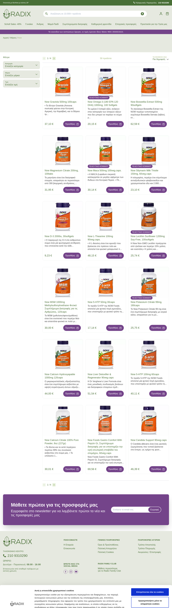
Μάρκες (13, 38)
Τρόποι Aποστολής (147, 545)
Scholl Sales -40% (12, 24)
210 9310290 (18, 556)
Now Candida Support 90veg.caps (149, 440)
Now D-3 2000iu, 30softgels (59, 236)
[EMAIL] (130, 509)
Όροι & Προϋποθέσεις (108, 545)
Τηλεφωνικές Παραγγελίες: (152, 3)
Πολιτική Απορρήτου (107, 548)
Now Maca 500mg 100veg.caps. (105, 170)
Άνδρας (40, 24)
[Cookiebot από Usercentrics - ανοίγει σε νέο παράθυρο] (17, 603)
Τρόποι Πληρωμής (146, 548)
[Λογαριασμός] (161, 13)
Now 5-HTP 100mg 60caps (145, 374)
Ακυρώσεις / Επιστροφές (149, 552)
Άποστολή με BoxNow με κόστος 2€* (16, 3)
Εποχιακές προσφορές (126, 24)
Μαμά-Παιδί (53, 24)
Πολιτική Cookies (106, 552)
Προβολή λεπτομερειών (46, 603)
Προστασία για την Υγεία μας (153, 24)
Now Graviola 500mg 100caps (60, 102)
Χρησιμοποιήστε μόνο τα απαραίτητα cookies (150, 580)
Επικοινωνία (69, 548)
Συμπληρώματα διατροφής (75, 24)
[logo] (17, 14)
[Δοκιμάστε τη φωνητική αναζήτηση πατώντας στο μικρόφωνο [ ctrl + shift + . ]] (142, 14)
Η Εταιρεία (68, 545)
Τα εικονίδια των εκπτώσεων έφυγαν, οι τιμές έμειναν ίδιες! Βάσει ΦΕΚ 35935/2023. (86, 32)
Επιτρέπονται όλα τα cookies (150, 570)
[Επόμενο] (54, 58)
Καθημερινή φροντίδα (101, 24)
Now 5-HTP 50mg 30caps (101, 302)
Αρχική (6, 38)
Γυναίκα (29, 24)
